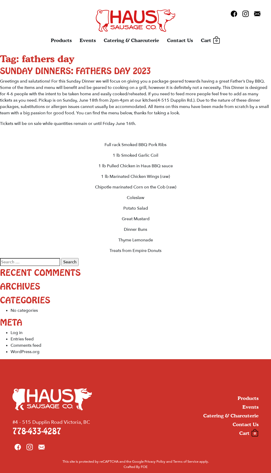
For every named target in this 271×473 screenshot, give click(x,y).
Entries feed (22, 339)
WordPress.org (25, 352)
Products (61, 40)
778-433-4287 (36, 431)
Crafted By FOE (136, 467)
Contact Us (180, 40)
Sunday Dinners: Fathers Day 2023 (75, 71)
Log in (16, 333)
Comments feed (26, 345)
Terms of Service (185, 461)
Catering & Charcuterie (131, 40)
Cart (210, 40)
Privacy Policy (154, 461)
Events (88, 40)
